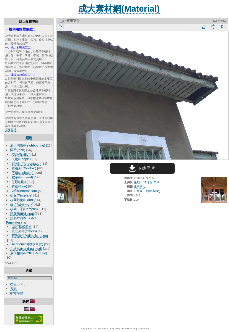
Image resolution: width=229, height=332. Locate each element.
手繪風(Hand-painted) (26, 248)
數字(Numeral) (22, 177)
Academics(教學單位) (27, 244)
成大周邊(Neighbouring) (27, 145)
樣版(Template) (21, 195)
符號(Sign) (19, 186)
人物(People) (21, 159)
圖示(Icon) (17, 150)
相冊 (29, 137)
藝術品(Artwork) (21, 204)
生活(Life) (19, 182)
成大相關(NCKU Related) (28, 253)
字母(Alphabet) (23, 172)
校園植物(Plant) (21, 200)
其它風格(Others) (24, 231)
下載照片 (142, 168)
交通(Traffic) (20, 154)
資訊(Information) (24, 191)
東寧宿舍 (139, 186)
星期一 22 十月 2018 (147, 182)
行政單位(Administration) (30, 235)
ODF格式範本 (22, 226)
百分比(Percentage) (26, 163)
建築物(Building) (22, 213)
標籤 (13, 284)
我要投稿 (10, 129)
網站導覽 (16, 293)
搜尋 (13, 288)
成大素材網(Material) (119, 8)
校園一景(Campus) (24, 209)
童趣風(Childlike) (24, 168)
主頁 (61, 21)
